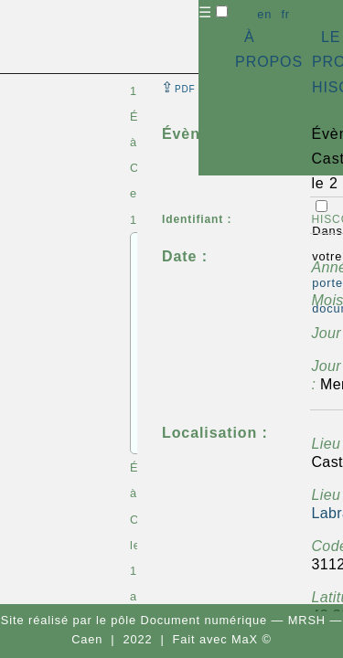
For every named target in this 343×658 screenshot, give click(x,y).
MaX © (251, 639)
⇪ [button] (178, 87)
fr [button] (285, 14)
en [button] (264, 14)
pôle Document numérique (189, 620)
